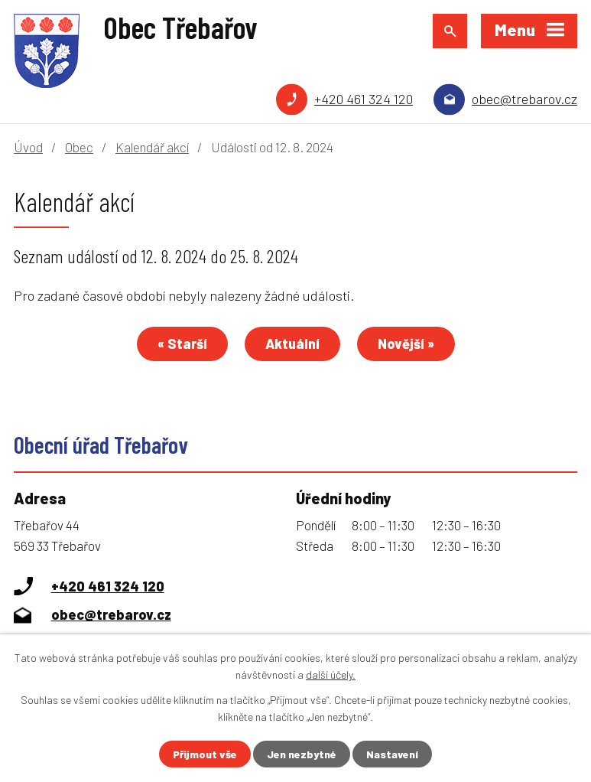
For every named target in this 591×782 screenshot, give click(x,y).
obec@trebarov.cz (524, 98)
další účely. (331, 674)
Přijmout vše (205, 754)
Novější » (406, 343)
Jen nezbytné (301, 754)
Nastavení (392, 754)
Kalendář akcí (152, 147)
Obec (79, 147)
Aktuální (292, 343)
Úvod (28, 147)
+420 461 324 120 (363, 98)
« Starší (182, 343)
